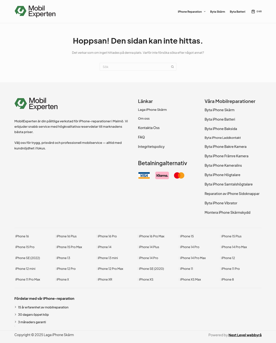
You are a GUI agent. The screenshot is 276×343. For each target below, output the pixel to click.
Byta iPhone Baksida (221, 129)
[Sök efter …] (134, 66)
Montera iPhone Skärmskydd (228, 212)
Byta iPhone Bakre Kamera (226, 146)
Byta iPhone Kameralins (223, 165)
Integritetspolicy (151, 146)
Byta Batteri (237, 11)
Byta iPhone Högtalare (222, 175)
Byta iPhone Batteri (220, 119)
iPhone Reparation (192, 11)
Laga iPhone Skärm (152, 110)
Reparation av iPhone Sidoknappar (232, 193)
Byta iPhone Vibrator (221, 203)
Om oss (144, 118)
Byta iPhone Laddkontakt (223, 137)
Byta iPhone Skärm (220, 110)
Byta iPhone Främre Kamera (227, 156)
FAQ (141, 137)
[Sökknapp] (172, 66)
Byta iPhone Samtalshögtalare (229, 184)
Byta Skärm (217, 11)
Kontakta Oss (149, 128)
